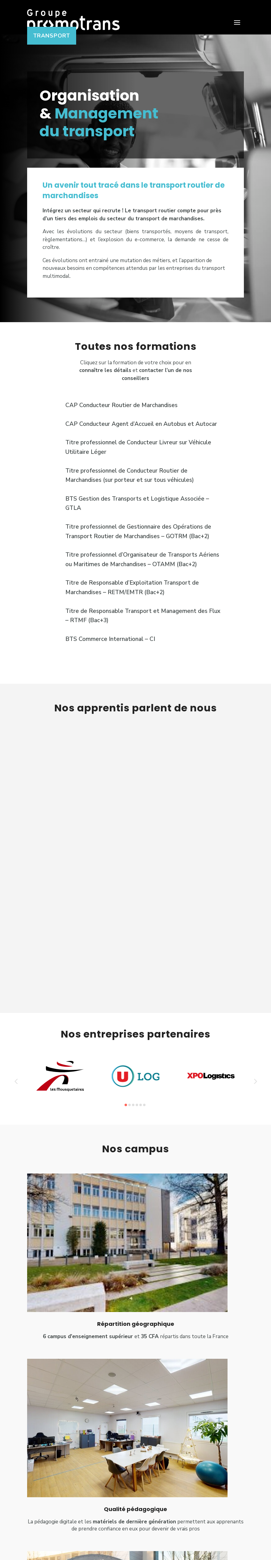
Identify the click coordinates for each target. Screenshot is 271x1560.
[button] (16, 1090)
